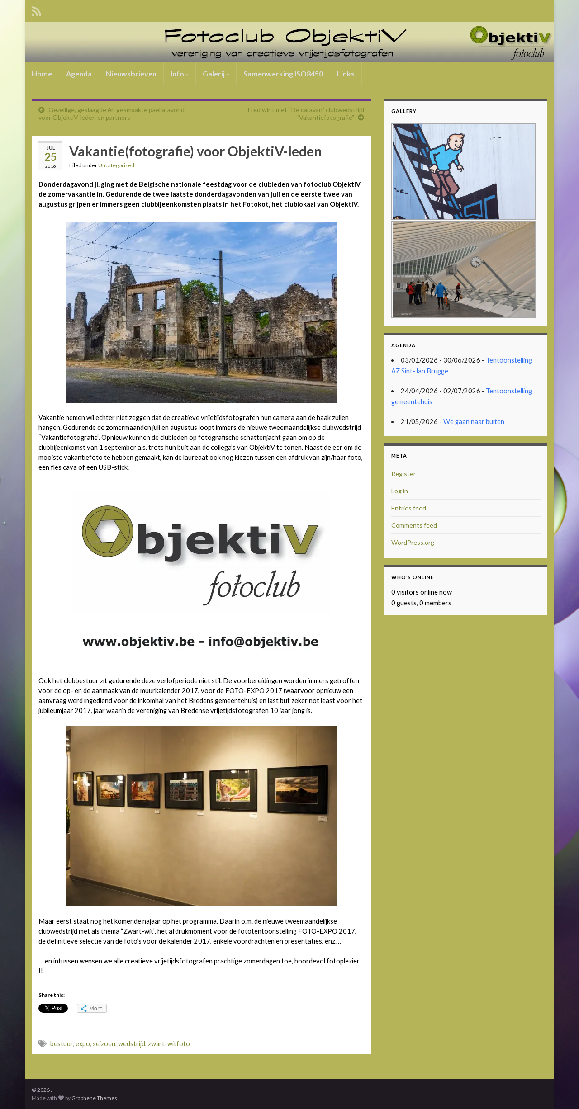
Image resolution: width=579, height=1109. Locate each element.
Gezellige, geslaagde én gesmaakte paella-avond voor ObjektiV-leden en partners (111, 113)
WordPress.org (412, 542)
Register (403, 473)
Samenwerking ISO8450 (283, 73)
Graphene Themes (94, 1098)
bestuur (61, 1044)
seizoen (104, 1044)
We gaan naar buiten (473, 421)
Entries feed (408, 508)
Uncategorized (116, 165)
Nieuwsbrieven (131, 73)
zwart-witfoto (169, 1044)
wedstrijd (131, 1044)
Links (346, 73)
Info (180, 73)
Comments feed (414, 525)
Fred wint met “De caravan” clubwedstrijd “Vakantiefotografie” (306, 113)
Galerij (216, 73)
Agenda (79, 73)
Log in (399, 491)
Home (42, 73)
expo (83, 1044)
